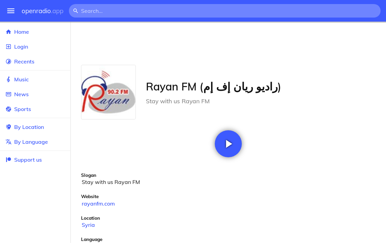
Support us (23, 159)
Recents (35, 61)
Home (35, 31)
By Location (35, 126)
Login (35, 46)
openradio (42, 11)
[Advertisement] (228, 43)
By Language (35, 141)
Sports (35, 109)
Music (35, 79)
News (35, 94)
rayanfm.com (98, 203)
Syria (88, 224)
